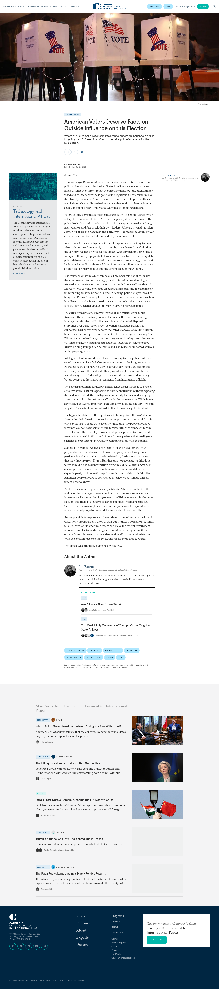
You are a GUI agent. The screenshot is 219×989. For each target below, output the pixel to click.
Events (115, 921)
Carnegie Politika (65, 867)
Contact (115, 938)
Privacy (115, 950)
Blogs (114, 927)
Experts (65, 6)
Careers (115, 946)
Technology (131, 650)
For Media (116, 954)
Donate (203, 6)
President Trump (90, 199)
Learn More (19, 274)
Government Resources (123, 957)
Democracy (154, 6)
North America (74, 657)
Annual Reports (118, 942)
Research (33, 6)
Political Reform (75, 650)
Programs (117, 916)
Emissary (46, 6)
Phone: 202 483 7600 (19, 939)
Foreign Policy (112, 650)
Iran (168, 6)
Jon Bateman (73, 164)
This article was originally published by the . (93, 546)
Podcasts (117, 932)
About (55, 6)
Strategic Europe (64, 757)
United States (94, 657)
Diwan (59, 720)
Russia (109, 657)
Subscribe (156, 939)
